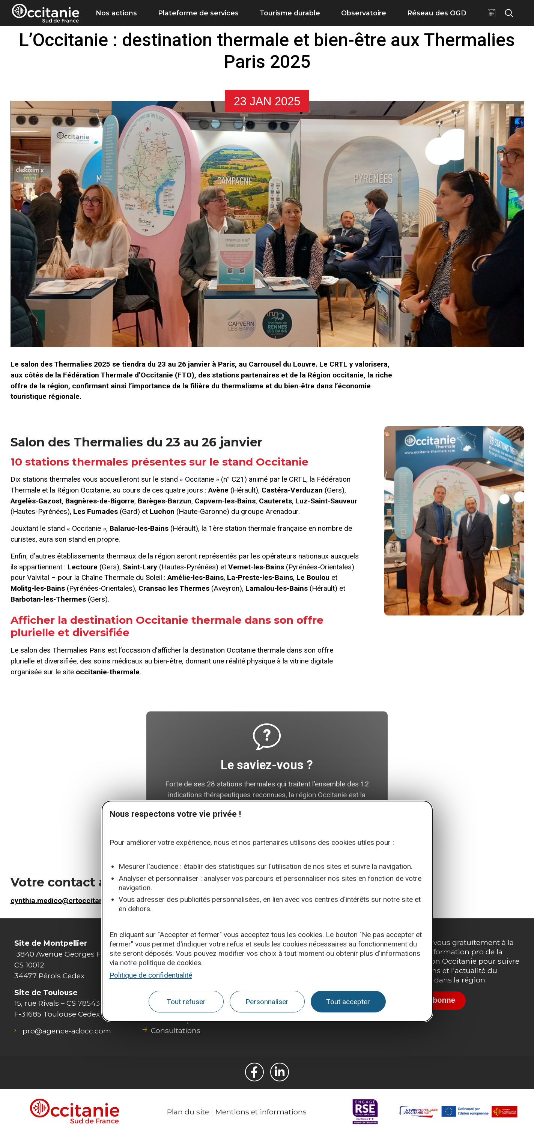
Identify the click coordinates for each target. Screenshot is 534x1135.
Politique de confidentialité (151, 975)
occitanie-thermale (108, 672)
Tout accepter (348, 1001)
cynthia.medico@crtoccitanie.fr (64, 900)
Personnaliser (267, 1001)
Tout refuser (186, 1001)
